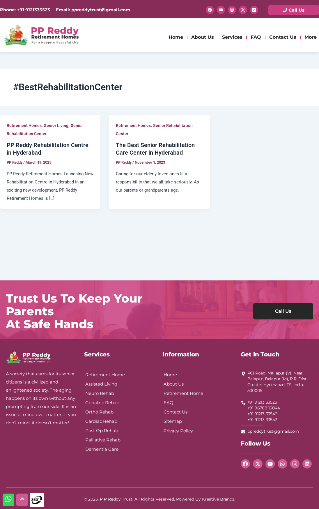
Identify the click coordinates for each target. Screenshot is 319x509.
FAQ (256, 37)
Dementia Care (101, 449)
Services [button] (232, 37)
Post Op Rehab (101, 430)
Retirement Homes (24, 125)
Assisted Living (101, 384)
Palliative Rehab (102, 440)
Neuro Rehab (99, 393)
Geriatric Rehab (102, 402)
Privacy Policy (178, 431)
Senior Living (56, 125)
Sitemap (173, 421)
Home (176, 37)
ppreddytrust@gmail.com (100, 10)
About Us (202, 37)
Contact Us (282, 37)
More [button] (310, 37)
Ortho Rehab (99, 412)
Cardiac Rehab (101, 421)
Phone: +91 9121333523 (25, 10)
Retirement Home (105, 374)
